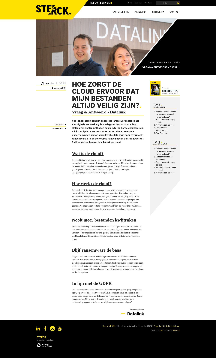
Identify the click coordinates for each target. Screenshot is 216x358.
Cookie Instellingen (173, 326)
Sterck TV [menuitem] (158, 12)
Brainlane (176, 330)
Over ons (138, 3)
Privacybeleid (159, 326)
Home (130, 3)
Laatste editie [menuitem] (120, 12)
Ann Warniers (161, 133)
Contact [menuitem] (175, 12)
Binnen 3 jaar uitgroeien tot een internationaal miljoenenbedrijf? (166, 114)
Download (58, 88)
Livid (161, 330)
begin (61, 124)
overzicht (59, 128)
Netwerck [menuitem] (140, 12)
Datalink (135, 313)
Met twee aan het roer (165, 125)
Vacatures (148, 3)
